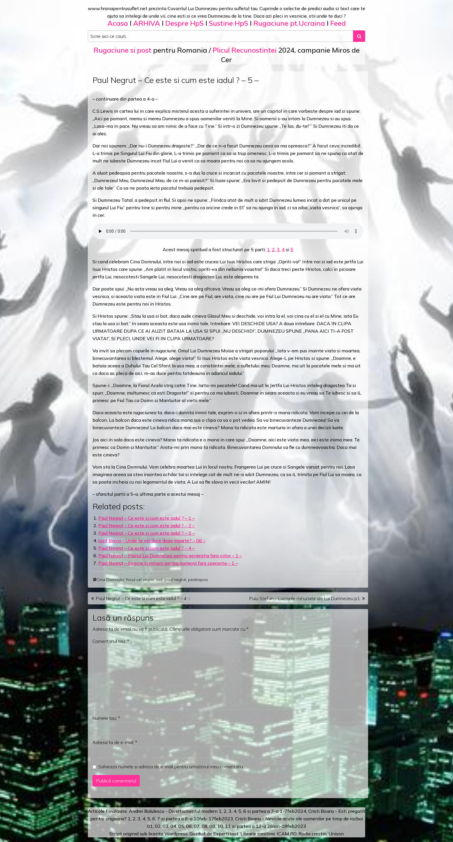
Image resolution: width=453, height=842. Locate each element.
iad (159, 579)
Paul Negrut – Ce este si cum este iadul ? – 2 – (146, 525)
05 (181, 826)
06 (189, 826)
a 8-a (186, 818)
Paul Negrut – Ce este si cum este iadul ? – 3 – (146, 533)
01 (150, 826)
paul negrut (175, 579)
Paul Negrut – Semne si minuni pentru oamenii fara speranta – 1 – (168, 563)
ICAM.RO (286, 834)
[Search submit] (359, 36)
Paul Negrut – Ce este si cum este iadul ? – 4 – (146, 548)
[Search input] (220, 36)
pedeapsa (198, 579)
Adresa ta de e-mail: (114, 742)
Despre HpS (184, 23)
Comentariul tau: (110, 641)
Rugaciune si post (122, 50)
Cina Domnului (110, 579)
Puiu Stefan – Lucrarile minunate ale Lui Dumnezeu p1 (304, 598)
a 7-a (273, 811)
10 (220, 826)
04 (173, 826)
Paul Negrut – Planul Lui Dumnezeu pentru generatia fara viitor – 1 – (170, 555)
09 (212, 826)
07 (197, 826)
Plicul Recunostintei (244, 50)
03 (165, 826)
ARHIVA (146, 23)
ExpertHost (225, 834)
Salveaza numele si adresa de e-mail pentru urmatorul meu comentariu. (171, 766)
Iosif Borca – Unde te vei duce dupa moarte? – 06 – (151, 540)
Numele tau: (106, 718)
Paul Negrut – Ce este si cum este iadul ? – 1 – (146, 518)
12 (258, 826)
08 (204, 826)
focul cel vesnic (140, 579)
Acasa (117, 23)
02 (158, 826)
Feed (338, 23)
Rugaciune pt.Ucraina (289, 23)
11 (228, 826)
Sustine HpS (228, 23)
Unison (336, 834)
